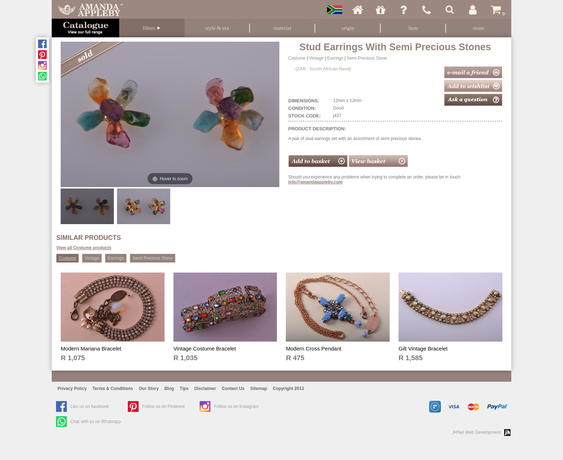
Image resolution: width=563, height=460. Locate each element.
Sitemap (258, 388)
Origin (347, 28)
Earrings (335, 58)
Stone (478, 28)
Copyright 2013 (288, 388)
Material (282, 28)
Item (413, 28)
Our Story (149, 388)
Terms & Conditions (112, 388)
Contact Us (233, 388)
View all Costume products (83, 247)
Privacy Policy (72, 388)
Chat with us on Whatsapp (95, 421)
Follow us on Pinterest (163, 406)
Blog (169, 388)
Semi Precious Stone (367, 58)
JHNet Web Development (476, 432)
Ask (404, 10)
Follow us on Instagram (236, 406)
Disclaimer (205, 388)
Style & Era (217, 28)
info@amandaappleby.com (315, 182)
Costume (297, 58)
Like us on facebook (89, 406)
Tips (184, 388)
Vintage (316, 58)
